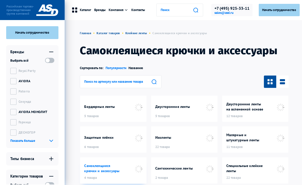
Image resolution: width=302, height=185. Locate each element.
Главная (85, 33)
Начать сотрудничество (32, 32)
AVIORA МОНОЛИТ (33, 112)
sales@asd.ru (224, 13)
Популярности (116, 68)
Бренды (100, 10)
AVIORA (24, 81)
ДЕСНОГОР (27, 132)
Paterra (24, 91)
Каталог (81, 10)
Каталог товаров (108, 33)
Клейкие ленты (136, 33)
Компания (118, 10)
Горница (25, 122)
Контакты (138, 10)
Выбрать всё (19, 60)
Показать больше (22, 140)
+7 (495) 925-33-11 (231, 8)
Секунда (25, 101)
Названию (135, 68)
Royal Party (27, 71)
